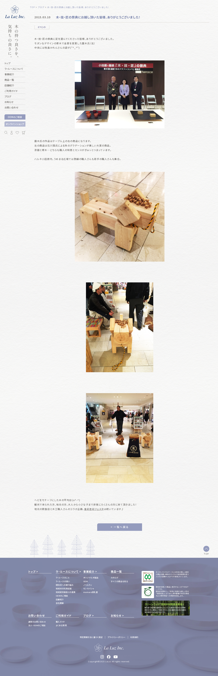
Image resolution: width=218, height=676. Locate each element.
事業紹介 (88, 571)
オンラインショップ (15, 124)
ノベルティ (87, 585)
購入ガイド (60, 621)
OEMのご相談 (15, 117)
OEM (85, 581)
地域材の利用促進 (64, 588)
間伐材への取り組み (64, 585)
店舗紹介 (60, 599)
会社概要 (60, 603)
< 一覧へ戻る (120, 527)
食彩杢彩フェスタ (94, 509)
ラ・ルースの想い (63, 581)
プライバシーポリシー (116, 637)
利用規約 (134, 637)
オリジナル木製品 (91, 577)
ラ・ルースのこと (63, 577)
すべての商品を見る (119, 581)
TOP (206, 554)
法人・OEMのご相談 (36, 625)
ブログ (87, 615)
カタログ (114, 577)
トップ (32, 571)
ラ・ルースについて (67, 571)
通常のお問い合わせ (37, 621)
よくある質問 (61, 625)
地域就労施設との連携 (65, 592)
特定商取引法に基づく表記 (91, 637)
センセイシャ (88, 588)
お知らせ (116, 615)
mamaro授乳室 (90, 592)
